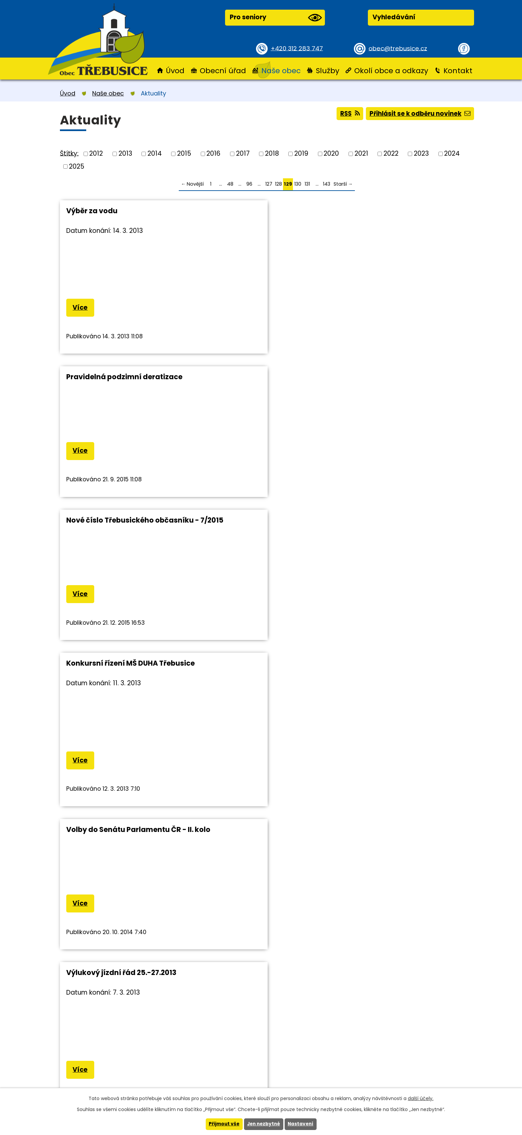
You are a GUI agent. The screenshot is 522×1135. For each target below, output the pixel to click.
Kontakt (457, 71)
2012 (96, 153)
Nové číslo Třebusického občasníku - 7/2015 (391, 215)
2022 (391, 153)
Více (80, 307)
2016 (213, 153)
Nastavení (302, 1124)
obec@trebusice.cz (399, 48)
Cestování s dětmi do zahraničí (263, 546)
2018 (272, 153)
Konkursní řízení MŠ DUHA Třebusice (112, 382)
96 (249, 184)
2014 (154, 153)
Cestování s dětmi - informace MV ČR (403, 550)
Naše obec (281, 71)
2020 (331, 153)
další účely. (420, 1098)
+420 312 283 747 (298, 48)
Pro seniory (276, 18)
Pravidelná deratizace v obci (117, 546)
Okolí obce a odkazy (391, 71)
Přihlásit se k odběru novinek (418, 114)
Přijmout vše (222, 1124)
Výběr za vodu (92, 211)
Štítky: (69, 153)
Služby (327, 71)
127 (268, 184)
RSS (346, 114)
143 (326, 184)
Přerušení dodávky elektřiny (117, 691)
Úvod (175, 71)
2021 (361, 153)
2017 (243, 153)
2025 (76, 166)
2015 (184, 153)
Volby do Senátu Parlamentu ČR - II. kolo (264, 382)
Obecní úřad (223, 71)
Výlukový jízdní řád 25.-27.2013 (403, 377)
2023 (421, 153)
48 (230, 184)
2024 (452, 153)
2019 (301, 153)
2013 (125, 153)
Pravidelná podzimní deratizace (265, 211)
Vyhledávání (394, 17)
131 (307, 184)
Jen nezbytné (263, 1124)
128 (278, 184)
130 (297, 184)
